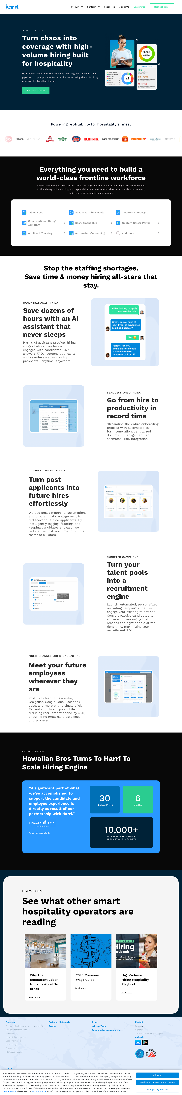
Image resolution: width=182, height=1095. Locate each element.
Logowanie (139, 7)
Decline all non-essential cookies (157, 1082)
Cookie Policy (9, 1091)
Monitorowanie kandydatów (18, 1030)
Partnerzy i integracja (59, 1022)
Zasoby (52, 1026)
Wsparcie (139, 1030)
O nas (94, 1022)
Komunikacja (11, 1044)
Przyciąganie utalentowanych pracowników (25, 1026)
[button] (35, 90)
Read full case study (39, 833)
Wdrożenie (10, 1033)
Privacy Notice (39, 1091)
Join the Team (99, 1026)
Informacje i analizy (14, 1052)
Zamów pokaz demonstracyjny (107, 1030)
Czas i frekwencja (13, 1041)
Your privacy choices (157, 1089)
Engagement (11, 1048)
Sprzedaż (139, 1026)
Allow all (157, 1075)
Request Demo (162, 7)
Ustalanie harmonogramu (17, 1037)
